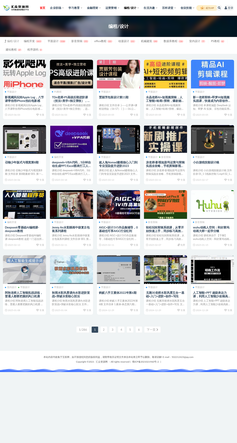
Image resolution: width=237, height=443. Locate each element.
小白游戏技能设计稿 (206, 162)
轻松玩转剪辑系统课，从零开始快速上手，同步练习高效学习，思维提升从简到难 (165, 231)
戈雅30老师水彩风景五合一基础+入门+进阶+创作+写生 (165, 294)
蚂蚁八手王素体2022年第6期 (117, 292)
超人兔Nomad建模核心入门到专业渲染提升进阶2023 (118, 164)
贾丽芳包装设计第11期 (113, 97)
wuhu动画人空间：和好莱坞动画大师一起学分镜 (211, 229)
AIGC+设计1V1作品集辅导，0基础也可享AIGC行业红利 (118, 229)
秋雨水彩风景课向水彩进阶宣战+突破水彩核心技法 (71, 294)
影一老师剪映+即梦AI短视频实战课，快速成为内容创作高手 (212, 100)
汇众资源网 (102, 361)
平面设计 (57, 41)
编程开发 (33, 41)
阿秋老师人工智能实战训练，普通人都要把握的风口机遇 (24, 294)
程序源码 (34, 49)
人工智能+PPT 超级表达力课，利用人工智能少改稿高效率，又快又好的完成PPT (212, 296)
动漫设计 (126, 41)
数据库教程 (174, 41)
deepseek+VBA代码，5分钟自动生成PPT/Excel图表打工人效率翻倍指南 (71, 165)
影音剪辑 (80, 41)
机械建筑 (149, 41)
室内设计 (197, 41)
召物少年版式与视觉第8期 (22, 162)
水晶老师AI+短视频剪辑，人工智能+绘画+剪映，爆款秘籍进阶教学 (165, 100)
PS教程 (218, 41)
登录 (229, 7)
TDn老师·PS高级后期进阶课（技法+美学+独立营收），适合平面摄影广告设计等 (71, 100)
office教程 (103, 41)
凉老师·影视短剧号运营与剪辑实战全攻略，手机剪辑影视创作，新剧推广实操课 (165, 165)
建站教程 (14, 49)
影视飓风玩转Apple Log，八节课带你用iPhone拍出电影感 (24, 98)
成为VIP (207, 8)
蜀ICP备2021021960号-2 (145, 361)
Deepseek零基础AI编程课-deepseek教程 (22, 229)
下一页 (152, 329)
